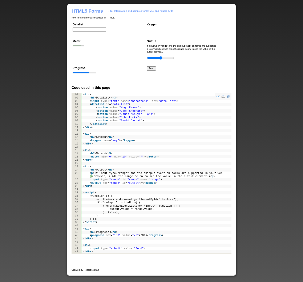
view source (218, 96)
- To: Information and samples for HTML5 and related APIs (141, 11)
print (223, 96)
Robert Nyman (91, 270)
